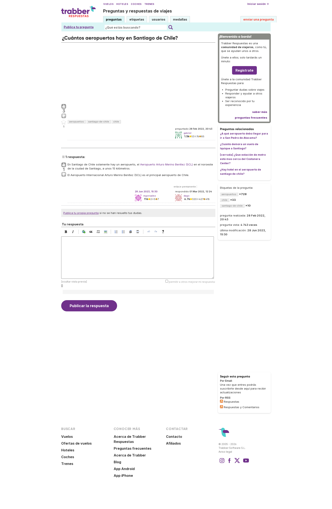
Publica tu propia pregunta (81, 213)
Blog (117, 462)
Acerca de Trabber (130, 455)
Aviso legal (225, 451)
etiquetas (136, 19)
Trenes (149, 4)
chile (116, 121)
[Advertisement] (138, 72)
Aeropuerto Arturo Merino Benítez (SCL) (166, 164)
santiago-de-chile (98, 121)
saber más (259, 112)
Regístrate (244, 70)
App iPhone (123, 475)
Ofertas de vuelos (76, 443)
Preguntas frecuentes (132, 448)
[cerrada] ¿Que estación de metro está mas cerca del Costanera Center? (243, 159)
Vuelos (108, 4)
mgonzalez (149, 195)
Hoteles (122, 4)
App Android (124, 469)
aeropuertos (76, 121)
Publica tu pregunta (79, 27)
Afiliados (173, 443)
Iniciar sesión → (258, 4)
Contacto (174, 436)
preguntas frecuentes (251, 117)
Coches (136, 4)
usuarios (158, 19)
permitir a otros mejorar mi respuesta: (192, 281)
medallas (180, 19)
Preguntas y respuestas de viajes (137, 11)
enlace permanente (185, 186)
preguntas (114, 19)
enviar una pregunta (258, 19)
